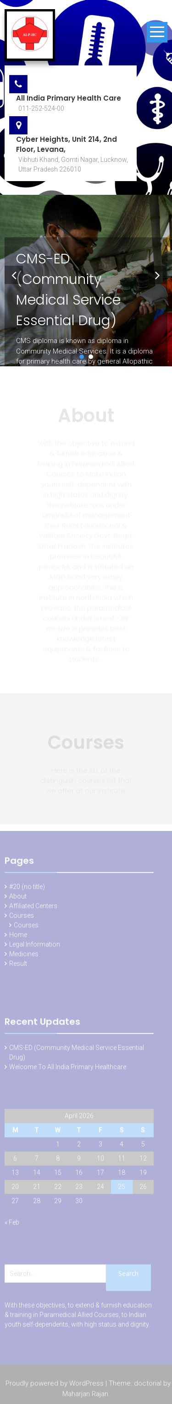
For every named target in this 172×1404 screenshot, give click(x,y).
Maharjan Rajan (85, 1395)
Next (155, 273)
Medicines (24, 955)
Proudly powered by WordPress (55, 1385)
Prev (12, 273)
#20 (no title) (27, 888)
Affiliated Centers (33, 907)
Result (18, 965)
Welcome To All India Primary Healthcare (67, 1068)
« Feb (12, 1223)
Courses (21, 917)
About (18, 897)
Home (18, 936)
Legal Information (34, 945)
